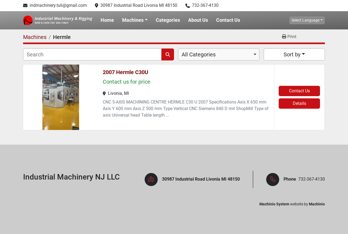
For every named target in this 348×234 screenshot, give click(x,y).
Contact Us (228, 20)
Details (299, 103)
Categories (168, 20)
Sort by (292, 54)
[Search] (92, 54)
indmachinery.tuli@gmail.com (58, 5)
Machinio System (274, 204)
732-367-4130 (205, 5)
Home (107, 20)
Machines (133, 20)
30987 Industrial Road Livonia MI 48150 (138, 5)
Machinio (317, 204)
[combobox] (218, 54)
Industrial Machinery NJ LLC (71, 176)
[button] (135, 20)
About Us (198, 20)
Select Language (305, 20)
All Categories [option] (199, 54)
